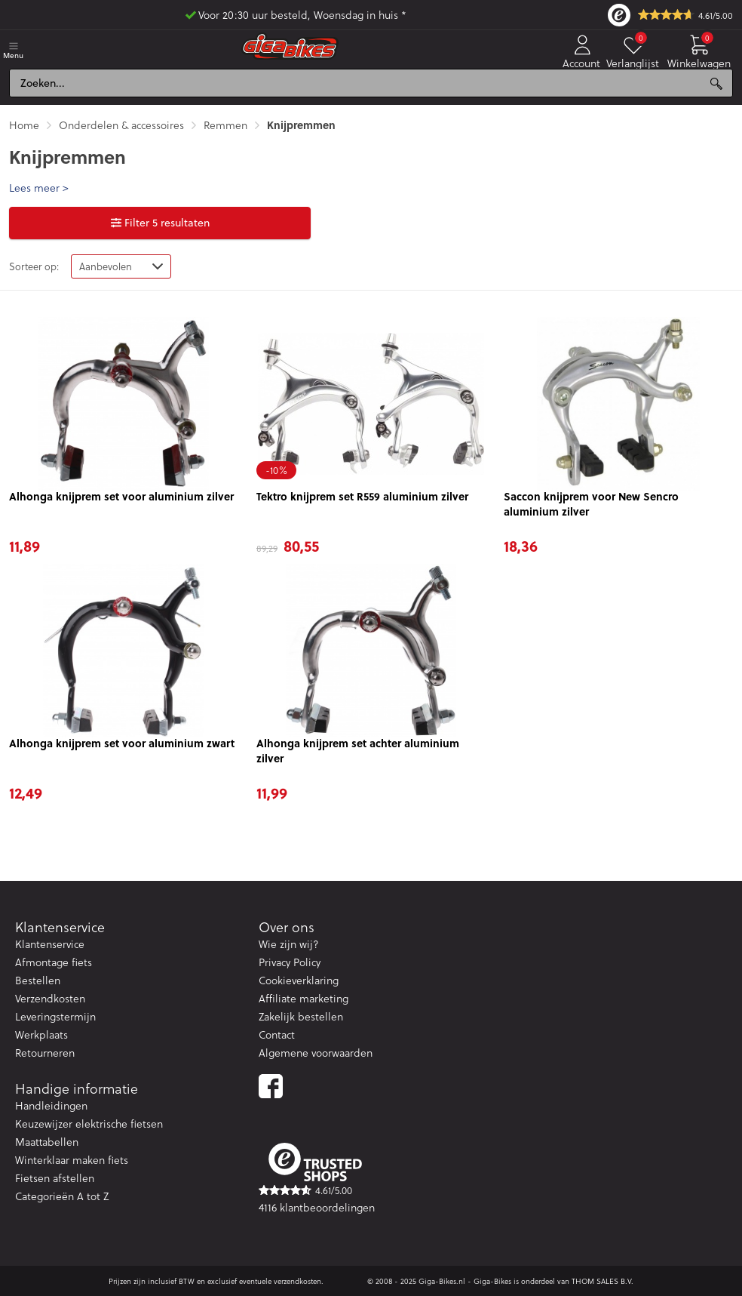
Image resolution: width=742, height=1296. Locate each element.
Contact (277, 1034)
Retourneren (45, 1053)
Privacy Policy (289, 962)
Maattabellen (46, 1142)
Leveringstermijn (55, 1016)
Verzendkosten (50, 998)
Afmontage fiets (53, 962)
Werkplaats (41, 1034)
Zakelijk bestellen (301, 1016)
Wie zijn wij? (289, 944)
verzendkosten (297, 1281)
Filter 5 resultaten (160, 222)
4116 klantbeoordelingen (317, 1207)
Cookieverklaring (299, 980)
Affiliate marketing (303, 998)
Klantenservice (49, 944)
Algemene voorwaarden (316, 1053)
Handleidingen (51, 1105)
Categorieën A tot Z (62, 1196)
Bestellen (37, 980)
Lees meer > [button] (39, 188)
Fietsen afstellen (54, 1178)
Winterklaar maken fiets (71, 1160)
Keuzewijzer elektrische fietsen (89, 1123)
